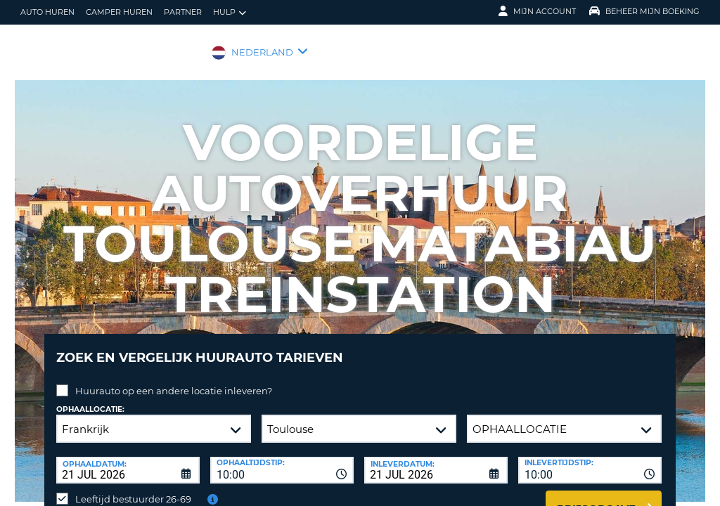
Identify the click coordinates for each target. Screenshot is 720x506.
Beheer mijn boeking (644, 11)
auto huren (47, 12)
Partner (183, 12)
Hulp (229, 12)
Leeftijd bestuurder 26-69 (133, 488)
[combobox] (282, 460)
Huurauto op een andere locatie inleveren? (173, 380)
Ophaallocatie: (90, 398)
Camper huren (119, 12)
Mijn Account (537, 11)
